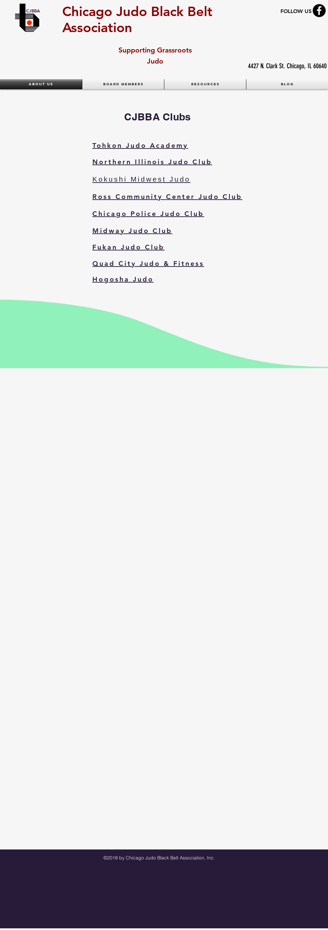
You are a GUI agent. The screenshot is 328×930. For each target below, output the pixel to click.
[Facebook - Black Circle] (319, 10)
